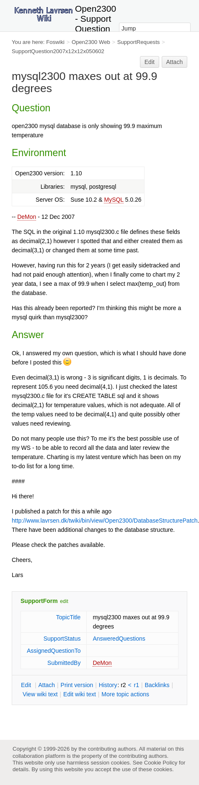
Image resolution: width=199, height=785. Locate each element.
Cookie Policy (161, 762)
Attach (174, 62)
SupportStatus (62, 638)
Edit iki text (79, 694)
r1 (136, 685)
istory (108, 685)
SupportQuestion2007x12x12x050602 (58, 51)
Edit (150, 62)
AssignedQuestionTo (53, 650)
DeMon (26, 216)
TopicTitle (68, 617)
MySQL (113, 199)
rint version (77, 685)
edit (64, 601)
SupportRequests (138, 42)
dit (27, 685)
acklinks (157, 685)
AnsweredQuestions (119, 638)
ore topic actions (125, 694)
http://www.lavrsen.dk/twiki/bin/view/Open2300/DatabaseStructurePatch (105, 520)
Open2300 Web (91, 42)
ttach (46, 685)
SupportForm (39, 601)
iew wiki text (40, 694)
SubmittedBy (63, 662)
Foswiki (55, 42)
